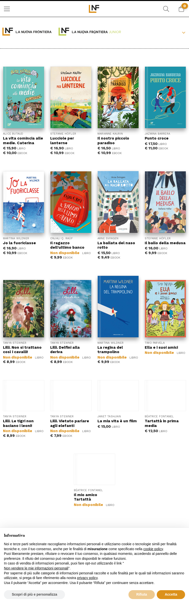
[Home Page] (94, 9)
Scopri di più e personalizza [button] (34, 594)
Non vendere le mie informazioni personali (36, 568)
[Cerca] (166, 9)
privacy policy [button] (87, 578)
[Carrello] (181, 9)
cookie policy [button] (153, 549)
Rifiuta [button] (141, 594)
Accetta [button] (171, 594)
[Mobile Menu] (7, 9)
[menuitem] (7, 9)
